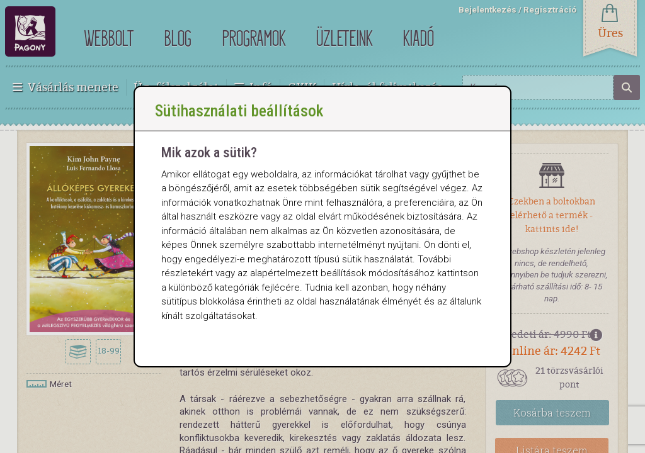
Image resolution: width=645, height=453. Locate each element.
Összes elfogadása (202, 366)
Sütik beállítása (291, 366)
